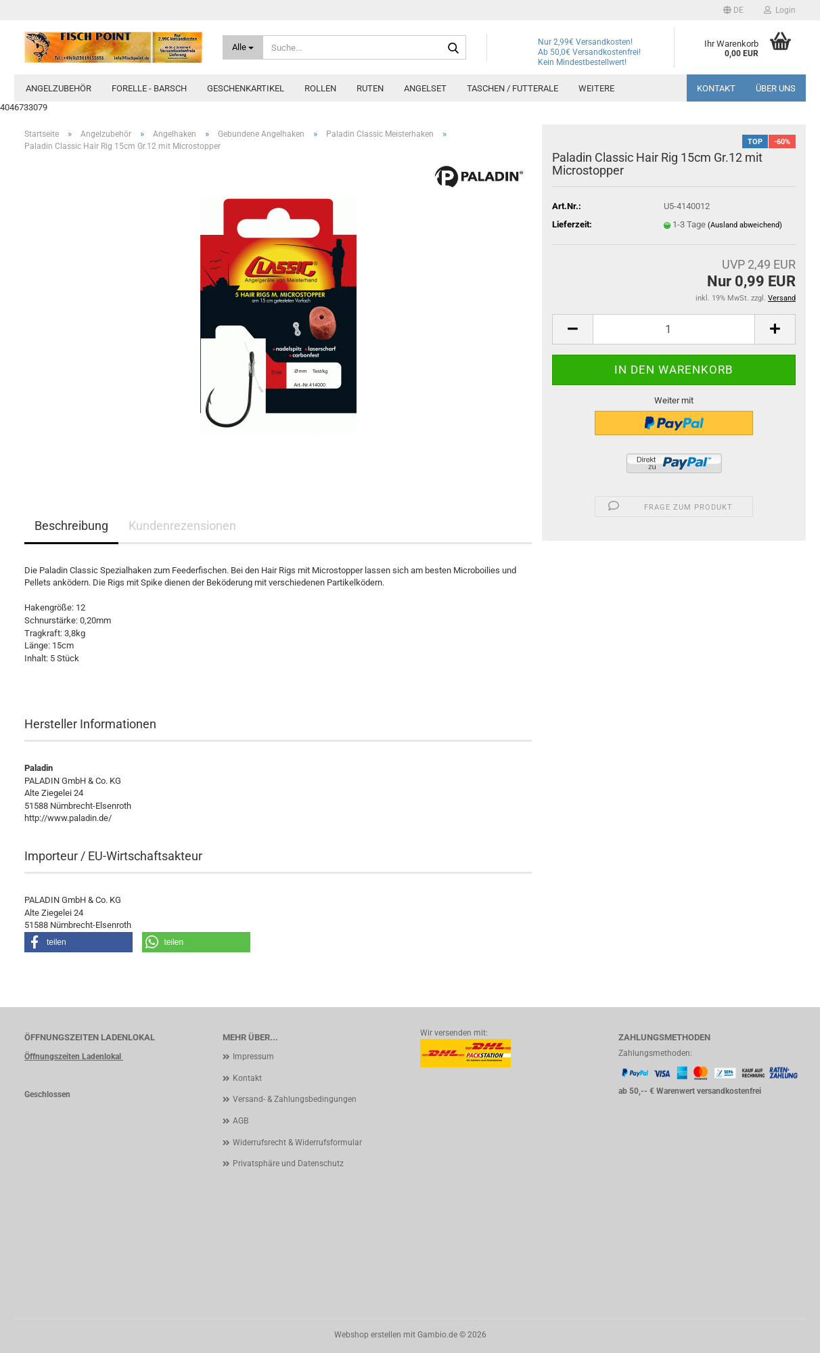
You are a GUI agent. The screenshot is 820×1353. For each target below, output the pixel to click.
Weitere (596, 88)
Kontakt (716, 88)
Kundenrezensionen (182, 525)
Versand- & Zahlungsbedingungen (295, 1099)
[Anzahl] (674, 329)
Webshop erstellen (367, 1334)
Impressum (253, 1056)
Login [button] (780, 10)
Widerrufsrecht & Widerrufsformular (297, 1142)
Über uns (776, 88)
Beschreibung (71, 525)
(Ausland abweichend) (745, 225)
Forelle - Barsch (149, 88)
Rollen (320, 88)
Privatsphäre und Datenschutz (288, 1163)
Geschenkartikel (245, 88)
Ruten (370, 88)
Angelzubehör (58, 88)
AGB (240, 1121)
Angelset (425, 88)
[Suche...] (243, 47)
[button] (733, 10)
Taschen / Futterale (512, 88)
